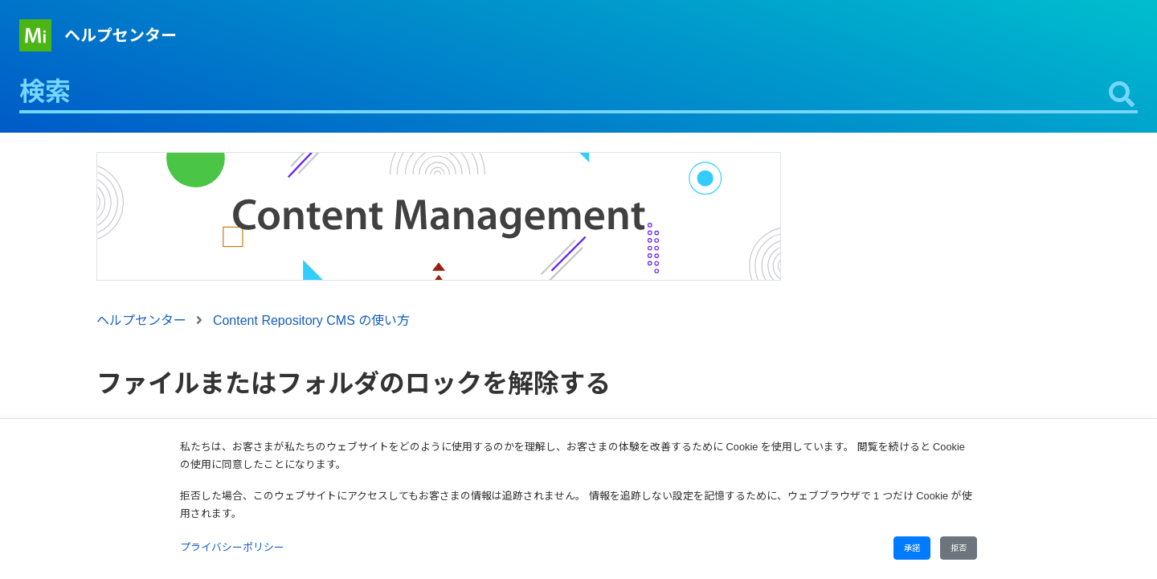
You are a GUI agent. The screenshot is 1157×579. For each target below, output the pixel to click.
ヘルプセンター (120, 35)
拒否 (959, 548)
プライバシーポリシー (232, 547)
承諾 (912, 548)
